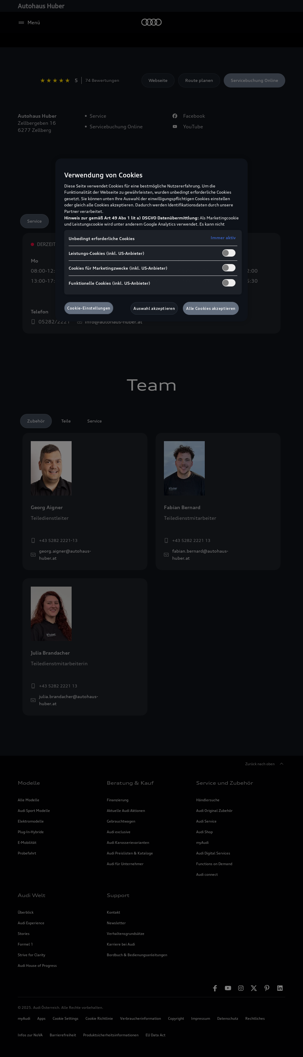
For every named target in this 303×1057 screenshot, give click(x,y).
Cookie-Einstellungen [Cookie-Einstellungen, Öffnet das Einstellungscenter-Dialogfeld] (88, 308)
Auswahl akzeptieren (154, 308)
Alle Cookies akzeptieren (211, 308)
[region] (151, 239)
